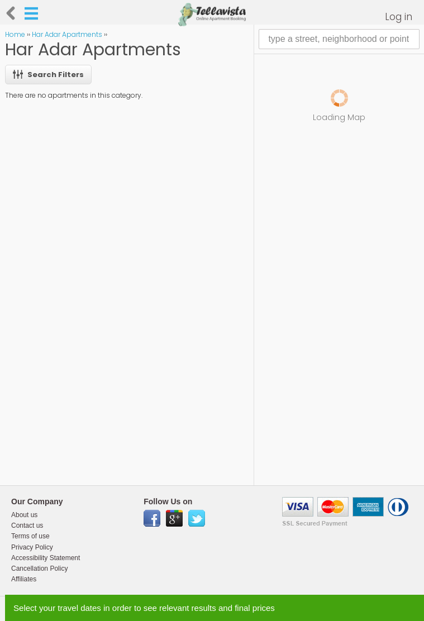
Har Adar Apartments (67, 34)
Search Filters (48, 74)
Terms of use (30, 536)
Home (15, 34)
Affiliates (23, 579)
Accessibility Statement (45, 558)
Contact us (27, 525)
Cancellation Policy (39, 568)
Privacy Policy (32, 547)
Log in (398, 16)
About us (24, 515)
